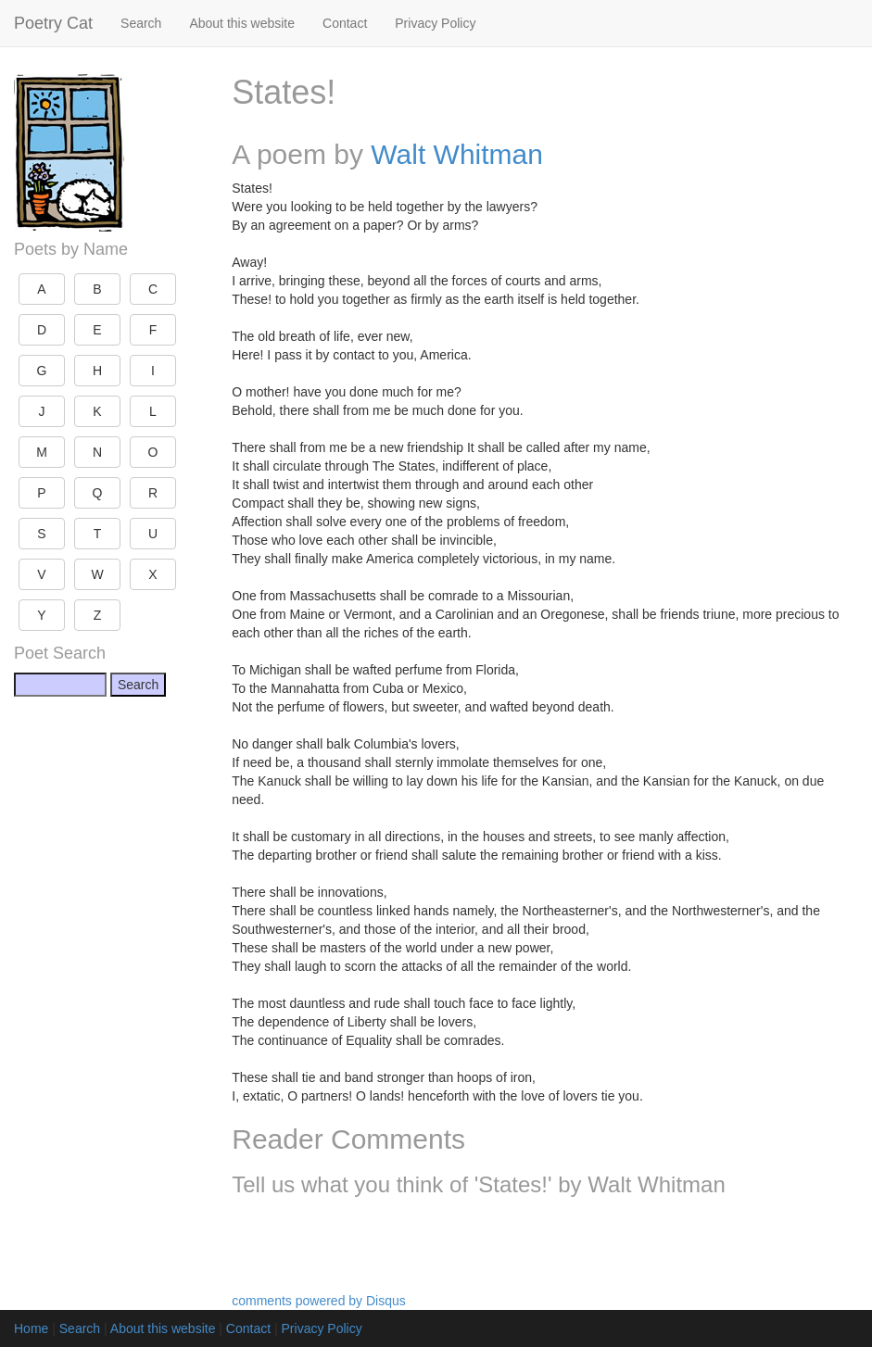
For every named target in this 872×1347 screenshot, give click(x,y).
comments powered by (319, 1300)
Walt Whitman (457, 154)
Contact (344, 23)
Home (31, 1328)
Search (140, 23)
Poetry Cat (53, 23)
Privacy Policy (435, 23)
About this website (242, 23)
